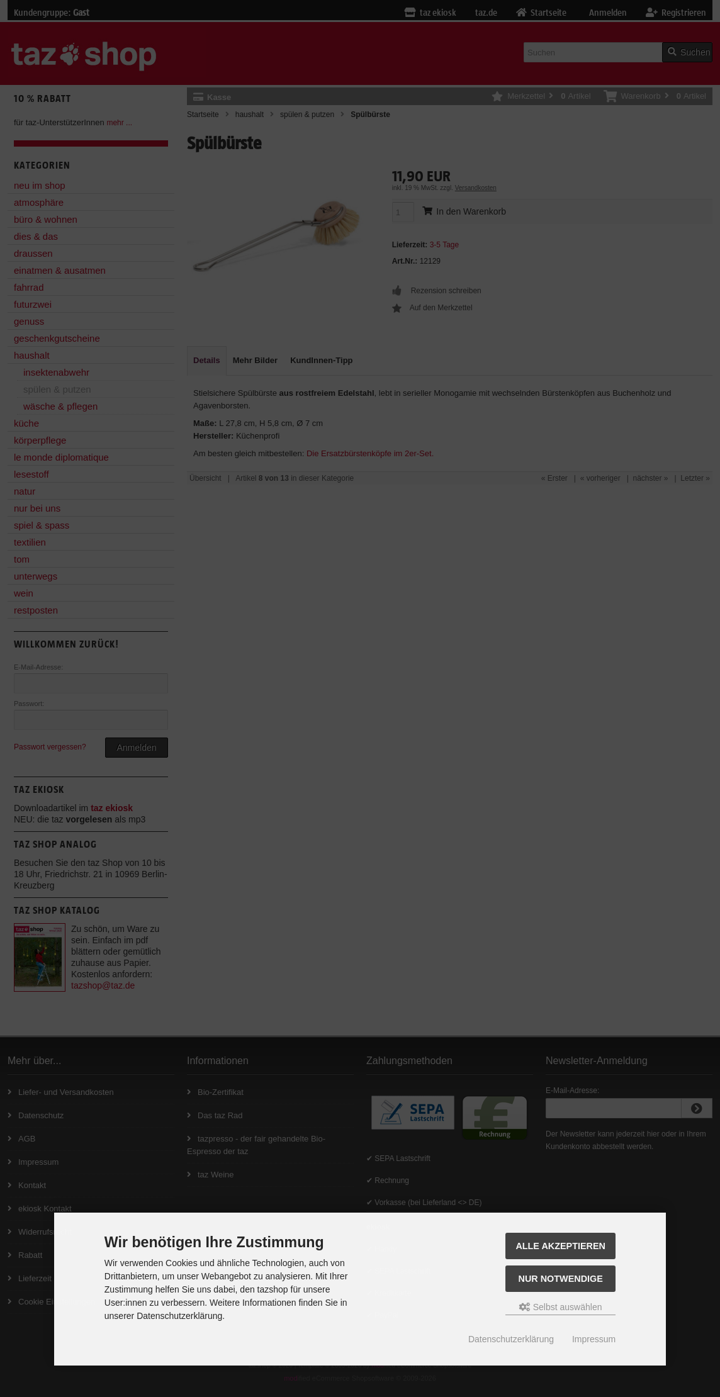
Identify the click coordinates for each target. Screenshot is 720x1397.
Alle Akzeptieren (560, 1246)
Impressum (594, 1339)
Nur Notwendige (561, 1279)
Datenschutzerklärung (511, 1339)
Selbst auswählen (560, 1307)
